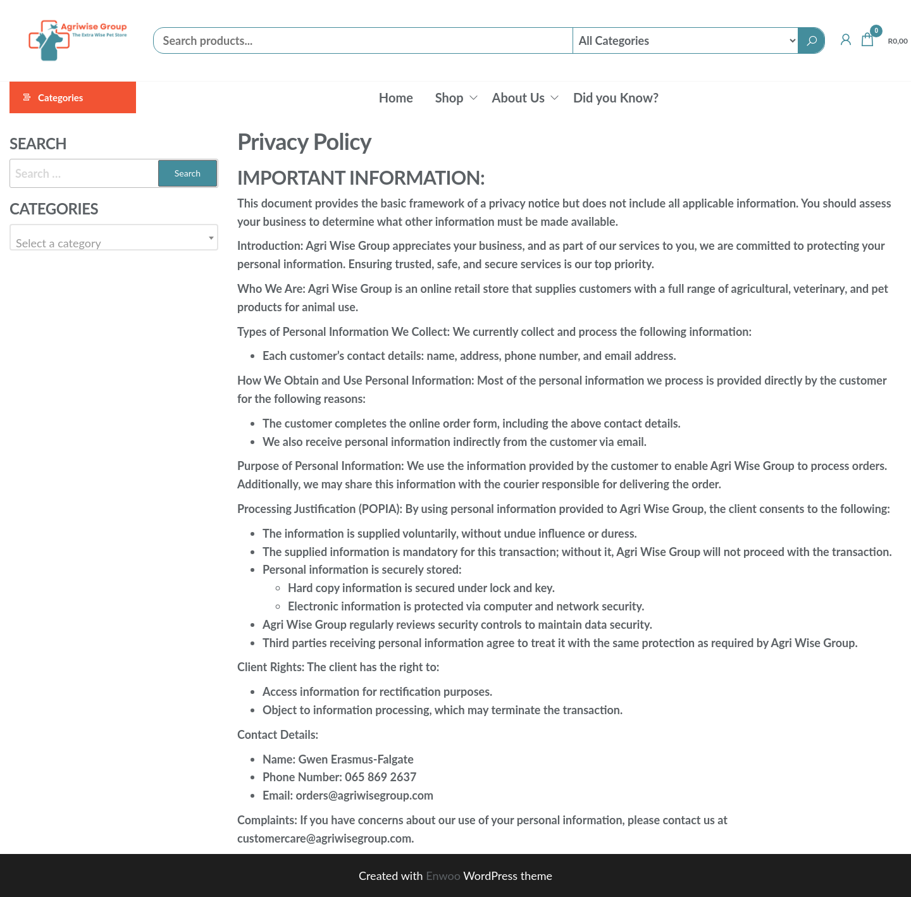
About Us (518, 97)
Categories (60, 97)
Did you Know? (616, 97)
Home (396, 97)
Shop (449, 97)
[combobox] (113, 237)
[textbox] (114, 243)
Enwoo (443, 875)
